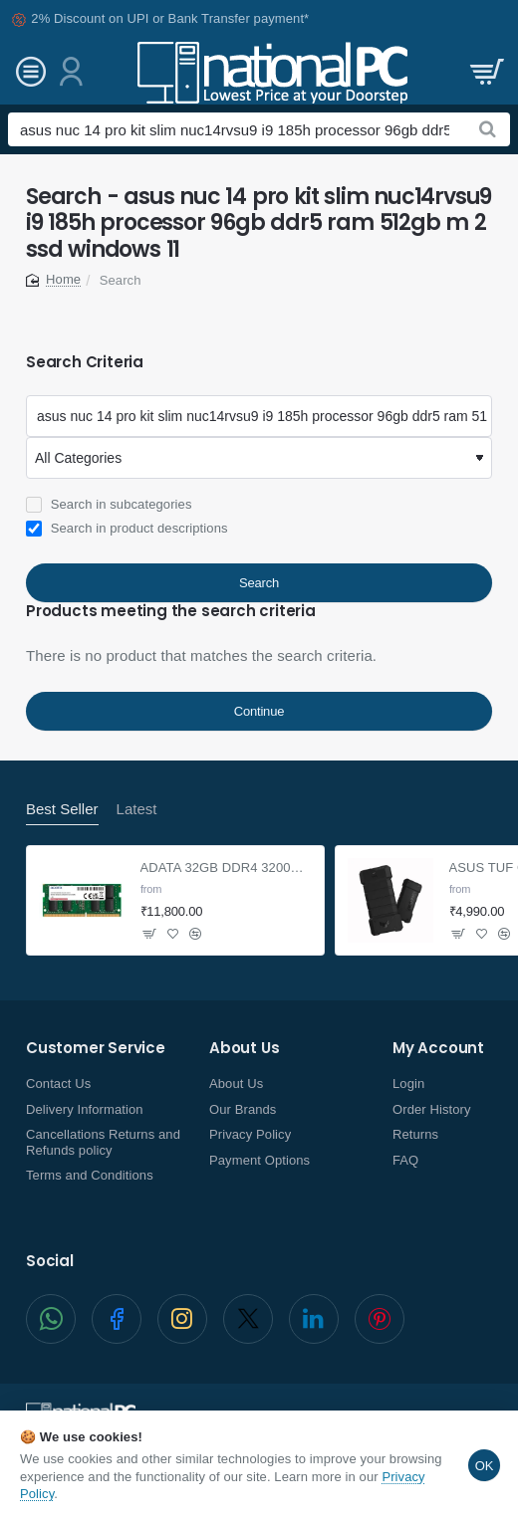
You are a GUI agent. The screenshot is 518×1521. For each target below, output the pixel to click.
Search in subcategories (108, 505)
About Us (244, 1048)
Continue (259, 711)
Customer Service (95, 1048)
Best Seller (62, 808)
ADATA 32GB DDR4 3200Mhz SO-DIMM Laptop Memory (226, 867)
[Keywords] (259, 416)
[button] (172, 933)
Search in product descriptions (127, 529)
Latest (137, 808)
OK (484, 1465)
